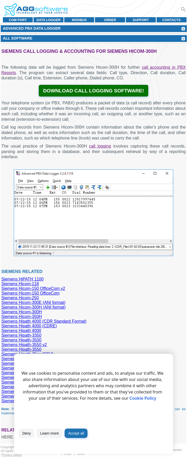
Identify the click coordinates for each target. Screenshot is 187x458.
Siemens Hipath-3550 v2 (24, 344)
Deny (26, 433)
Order (110, 20)
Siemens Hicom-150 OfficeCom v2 (33, 288)
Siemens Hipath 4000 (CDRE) (29, 326)
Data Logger (49, 20)
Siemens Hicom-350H (21, 316)
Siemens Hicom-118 (20, 284)
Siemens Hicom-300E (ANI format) (33, 302)
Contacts (171, 20)
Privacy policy (12, 455)
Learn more (49, 433)
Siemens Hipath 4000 (21, 330)
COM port (18, 20)
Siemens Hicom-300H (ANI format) (33, 307)
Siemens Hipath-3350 (21, 335)
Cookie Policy (143, 398)
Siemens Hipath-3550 (21, 349)
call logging (100, 146)
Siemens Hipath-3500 (21, 340)
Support (141, 20)
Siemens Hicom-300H (21, 312)
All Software (17, 38)
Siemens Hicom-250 (20, 298)
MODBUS (79, 20)
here (7, 437)
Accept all (76, 433)
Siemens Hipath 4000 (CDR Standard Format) (43, 321)
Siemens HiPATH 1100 (22, 279)
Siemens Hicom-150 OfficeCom (30, 293)
